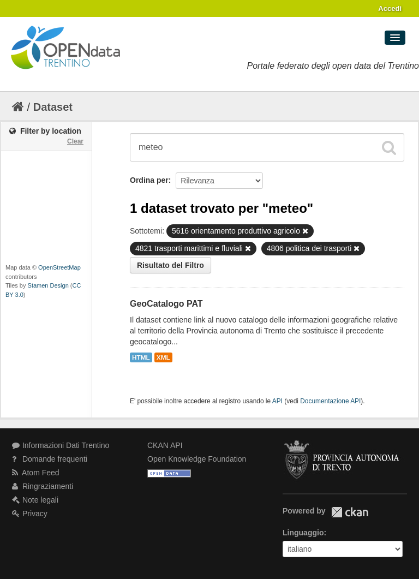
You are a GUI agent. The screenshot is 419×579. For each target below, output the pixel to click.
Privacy (29, 513)
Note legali (35, 500)
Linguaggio (303, 532)
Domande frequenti (49, 459)
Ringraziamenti (42, 486)
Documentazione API (330, 401)
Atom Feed (35, 472)
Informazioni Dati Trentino (60, 445)
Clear (75, 141)
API (277, 401)
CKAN (349, 512)
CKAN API (165, 445)
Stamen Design (48, 285)
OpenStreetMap (59, 267)
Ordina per (149, 180)
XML (163, 357)
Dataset (53, 107)
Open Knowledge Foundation (196, 459)
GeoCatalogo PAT (166, 303)
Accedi (390, 8)
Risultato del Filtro (170, 265)
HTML (141, 357)
